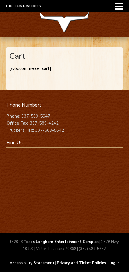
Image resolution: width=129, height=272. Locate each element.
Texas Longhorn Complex (64, 26)
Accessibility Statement (32, 263)
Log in (114, 263)
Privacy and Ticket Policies (81, 263)
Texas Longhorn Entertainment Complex (61, 241)
